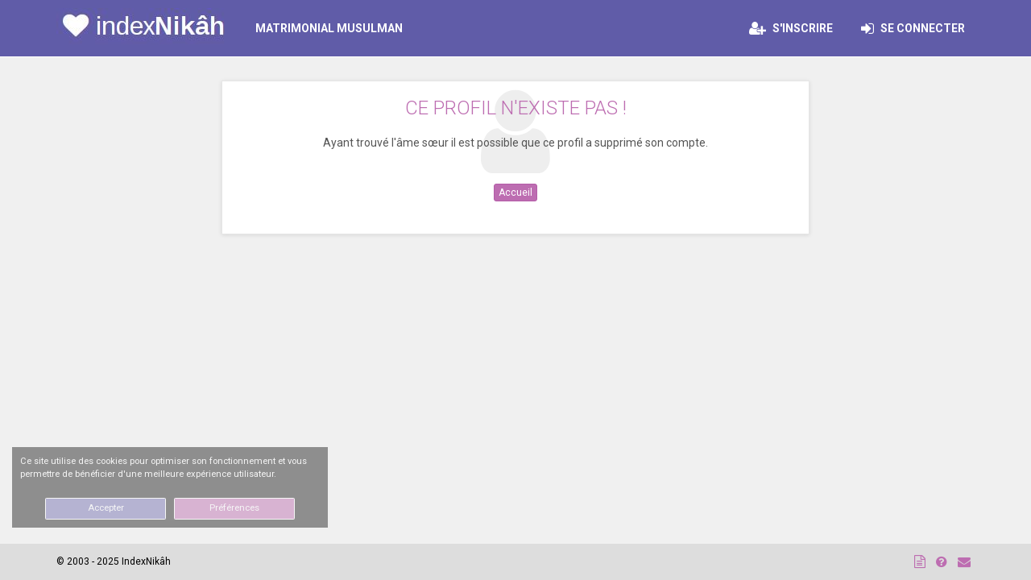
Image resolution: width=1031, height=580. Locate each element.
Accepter (106, 508)
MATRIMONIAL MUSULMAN (329, 28)
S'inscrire (791, 28)
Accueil (515, 192)
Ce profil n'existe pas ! (516, 108)
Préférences (234, 508)
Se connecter (918, 28)
